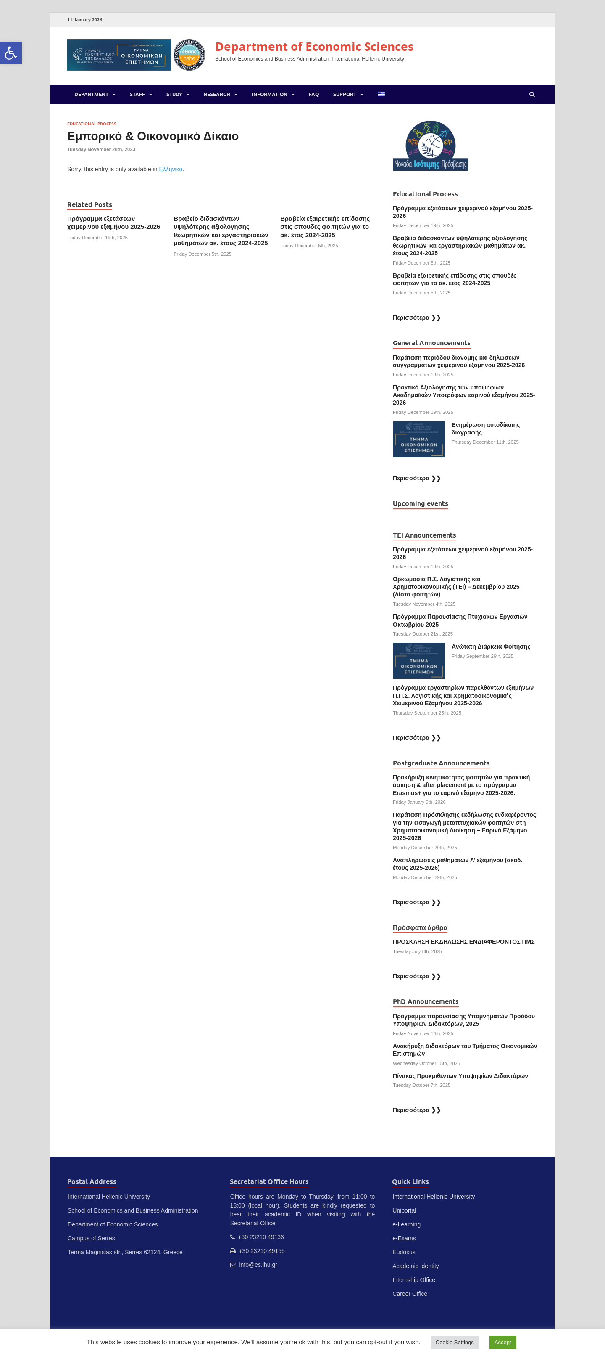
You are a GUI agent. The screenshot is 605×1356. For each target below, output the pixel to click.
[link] (11, 53)
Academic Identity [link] (415, 1266)
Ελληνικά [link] (170, 169)
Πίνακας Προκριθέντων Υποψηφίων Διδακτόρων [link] (460, 1076)
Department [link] (91, 94)
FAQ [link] (314, 94)
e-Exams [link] (404, 1238)
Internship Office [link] (413, 1280)
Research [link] (217, 94)
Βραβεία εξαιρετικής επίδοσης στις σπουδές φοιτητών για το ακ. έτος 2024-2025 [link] (325, 226)
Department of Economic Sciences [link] (314, 46)
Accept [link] (503, 1342)
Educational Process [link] (91, 124)
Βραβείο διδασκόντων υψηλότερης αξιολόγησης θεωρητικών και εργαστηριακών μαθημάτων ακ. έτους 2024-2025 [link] (460, 246)
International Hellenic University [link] (433, 1196)
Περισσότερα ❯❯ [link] (417, 317)
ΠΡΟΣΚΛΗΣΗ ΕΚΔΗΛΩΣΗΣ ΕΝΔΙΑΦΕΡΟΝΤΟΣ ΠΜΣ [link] (464, 941)
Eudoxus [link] (403, 1252)
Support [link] (344, 94)
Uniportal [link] (404, 1210)
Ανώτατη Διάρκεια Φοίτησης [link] (492, 646)
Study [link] (174, 94)
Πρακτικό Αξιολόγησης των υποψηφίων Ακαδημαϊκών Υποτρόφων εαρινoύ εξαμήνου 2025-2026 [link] (464, 395)
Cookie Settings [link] (455, 1342)
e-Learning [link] (406, 1224)
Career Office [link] (409, 1293)
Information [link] (269, 94)
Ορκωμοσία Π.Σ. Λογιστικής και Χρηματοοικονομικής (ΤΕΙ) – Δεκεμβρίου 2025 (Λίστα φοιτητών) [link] (456, 587)
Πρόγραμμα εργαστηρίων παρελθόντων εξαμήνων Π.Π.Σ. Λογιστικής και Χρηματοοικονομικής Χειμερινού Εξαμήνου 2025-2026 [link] (463, 695)
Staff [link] (137, 94)
